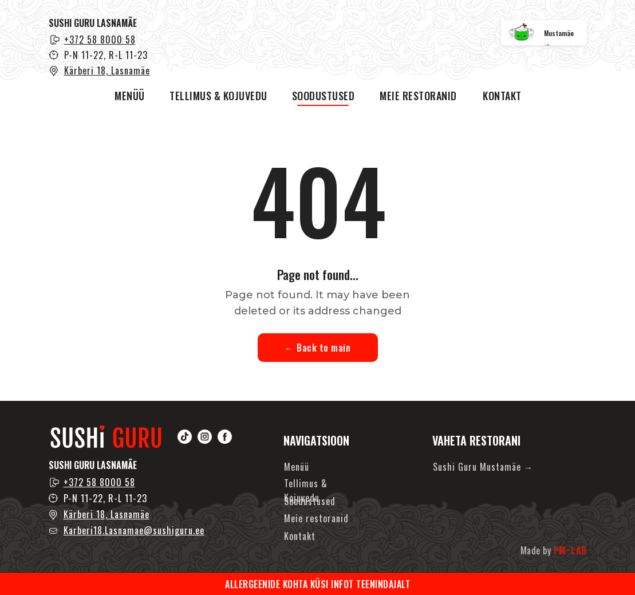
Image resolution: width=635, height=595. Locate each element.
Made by (553, 550)
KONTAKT (502, 95)
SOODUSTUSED (323, 95)
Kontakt (299, 536)
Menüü (296, 467)
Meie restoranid (316, 518)
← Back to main (317, 347)
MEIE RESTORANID (418, 95)
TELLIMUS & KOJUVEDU (218, 95)
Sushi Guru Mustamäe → (483, 467)
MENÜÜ (130, 95)
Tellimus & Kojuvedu (306, 490)
